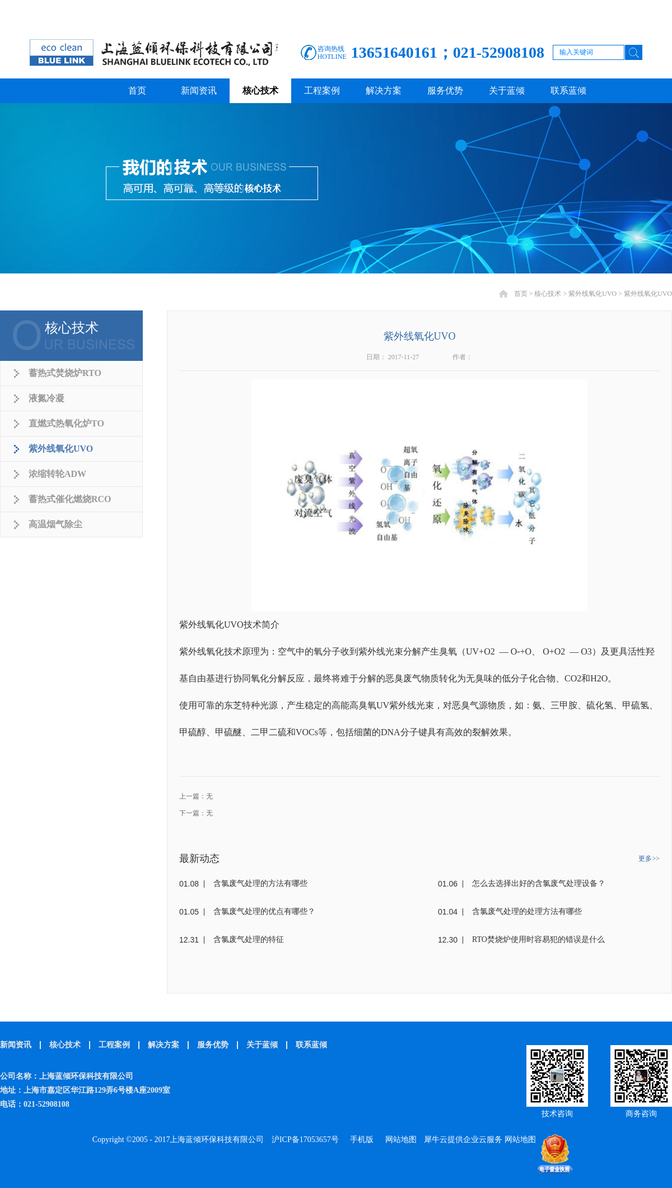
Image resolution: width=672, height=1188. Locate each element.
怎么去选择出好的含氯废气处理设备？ (538, 883)
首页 (137, 90)
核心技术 (547, 294)
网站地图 (399, 1139)
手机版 (360, 1139)
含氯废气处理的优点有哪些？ (264, 911)
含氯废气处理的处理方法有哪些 (527, 911)
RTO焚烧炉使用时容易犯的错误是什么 (538, 939)
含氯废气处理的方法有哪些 (260, 883)
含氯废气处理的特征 (248, 939)
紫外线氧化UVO (592, 294)
